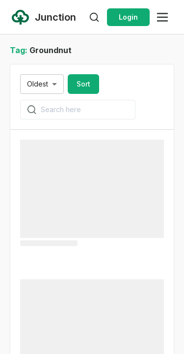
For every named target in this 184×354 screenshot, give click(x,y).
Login (128, 17)
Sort (83, 84)
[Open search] (94, 17)
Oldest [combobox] (37, 84)
